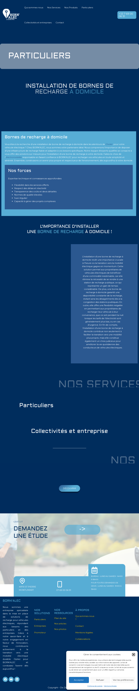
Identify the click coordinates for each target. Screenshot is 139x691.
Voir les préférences (123, 680)
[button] (133, 654)
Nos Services (53, 7)
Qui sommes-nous (33, 7)
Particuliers (87, 7)
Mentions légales (110, 686)
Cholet (109, 144)
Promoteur (40, 632)
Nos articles (60, 623)
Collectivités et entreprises (38, 22)
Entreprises (40, 626)
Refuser (100, 680)
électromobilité (14, 157)
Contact (60, 22)
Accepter (79, 680)
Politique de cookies (94, 686)
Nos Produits (71, 7)
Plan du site (60, 618)
